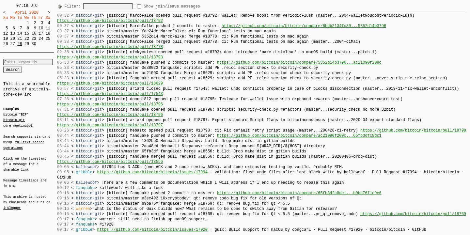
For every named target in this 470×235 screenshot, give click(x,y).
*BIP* (24, 115)
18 (48, 33)
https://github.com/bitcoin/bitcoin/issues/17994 (152, 172)
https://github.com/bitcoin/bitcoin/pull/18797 (110, 125)
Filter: (73, 6)
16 (33, 33)
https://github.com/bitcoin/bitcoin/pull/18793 (110, 57)
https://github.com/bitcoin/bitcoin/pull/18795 (110, 104)
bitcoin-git (14, 120)
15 (26, 33)
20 (12, 38)
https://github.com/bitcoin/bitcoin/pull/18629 (110, 83)
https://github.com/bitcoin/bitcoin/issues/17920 (152, 229)
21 (19, 38)
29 (26, 44)
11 (48, 28)
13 (12, 33)
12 (5, 33)
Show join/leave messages (183, 6)
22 (26, 38)
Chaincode (18, 198)
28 (19, 44)
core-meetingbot (18, 125)
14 (19, 33)
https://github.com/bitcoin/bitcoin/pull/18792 (110, 21)
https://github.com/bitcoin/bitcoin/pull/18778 (110, 47)
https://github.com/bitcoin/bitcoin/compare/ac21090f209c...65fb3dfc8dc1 (299, 135)
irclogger (12, 203)
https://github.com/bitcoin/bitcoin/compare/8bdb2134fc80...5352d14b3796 (304, 26)
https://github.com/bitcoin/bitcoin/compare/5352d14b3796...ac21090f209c (299, 62)
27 (12, 44)
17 (41, 33)
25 (48, 38)
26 (5, 44)
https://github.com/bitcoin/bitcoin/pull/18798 (413, 130)
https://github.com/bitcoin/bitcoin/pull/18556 (110, 161)
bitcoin (10, 115)
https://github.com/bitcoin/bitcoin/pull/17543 (110, 94)
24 (41, 38)
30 (33, 44)
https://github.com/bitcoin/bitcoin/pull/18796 (110, 115)
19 (5, 38)
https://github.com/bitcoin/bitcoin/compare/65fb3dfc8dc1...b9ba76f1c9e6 (299, 193)
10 (41, 28)
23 (33, 38)
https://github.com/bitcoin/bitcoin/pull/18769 (413, 214)
